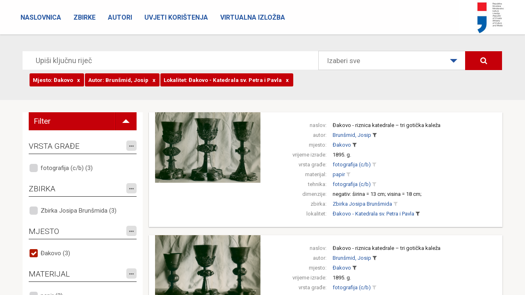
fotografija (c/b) (352, 164)
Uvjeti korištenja (176, 17)
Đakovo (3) (55, 253)
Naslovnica (41, 17)
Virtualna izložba (252, 17)
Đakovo (342, 145)
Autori (120, 17)
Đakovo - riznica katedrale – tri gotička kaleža (387, 125)
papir (339, 174)
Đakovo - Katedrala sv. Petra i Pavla (373, 214)
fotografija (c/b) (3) (67, 168)
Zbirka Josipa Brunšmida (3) (78, 210)
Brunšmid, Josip (352, 135)
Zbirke (84, 17)
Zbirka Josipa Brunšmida (362, 204)
